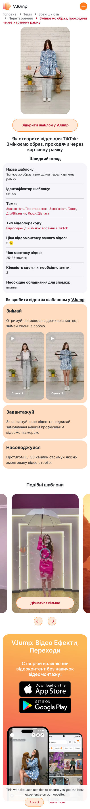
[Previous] (38, 621)
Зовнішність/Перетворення (27, 208)
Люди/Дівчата (38, 213)
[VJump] (15, 6)
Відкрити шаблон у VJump (45, 125)
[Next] (52, 621)
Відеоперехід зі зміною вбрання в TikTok (37, 228)
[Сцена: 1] (25, 366)
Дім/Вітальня (16, 213)
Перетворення (20, 18)
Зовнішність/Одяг (62, 208)
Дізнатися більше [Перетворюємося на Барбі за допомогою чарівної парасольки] (45, 603)
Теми (27, 14)
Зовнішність (48, 14)
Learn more (56, 802)
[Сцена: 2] (65, 366)
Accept (34, 802)
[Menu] (83, 6)
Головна (10, 14)
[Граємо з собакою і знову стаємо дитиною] (28, 764)
